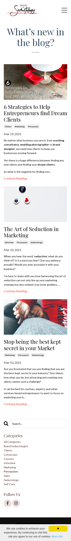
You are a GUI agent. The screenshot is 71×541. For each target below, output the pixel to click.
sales (7, 475)
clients (8, 126)
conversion (10, 454)
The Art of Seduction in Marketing (31, 232)
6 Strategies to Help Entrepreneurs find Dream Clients (35, 113)
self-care (9, 484)
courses (9, 458)
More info (57, 536)
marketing (20, 126)
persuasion (33, 126)
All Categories (12, 441)
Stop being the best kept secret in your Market (32, 344)
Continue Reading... (16, 178)
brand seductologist (16, 446)
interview (9, 242)
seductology (36, 242)
